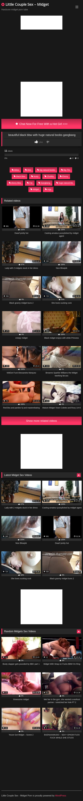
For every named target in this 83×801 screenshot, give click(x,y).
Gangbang (44, 183)
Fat (29, 183)
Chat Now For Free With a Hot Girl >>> (41, 123)
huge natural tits (64, 183)
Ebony (64, 176)
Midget (34, 189)
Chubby (49, 176)
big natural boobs (46, 170)
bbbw (15, 170)
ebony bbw (15, 183)
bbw (28, 170)
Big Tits (65, 170)
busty (34, 176)
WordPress (60, 795)
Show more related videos (41, 420)
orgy (48, 189)
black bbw (19, 176)
